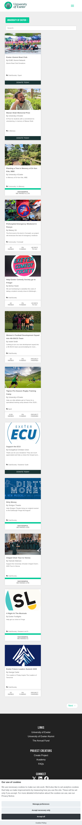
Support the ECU (13, 447)
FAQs (41, 764)
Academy (41, 759)
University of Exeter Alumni (41, 736)
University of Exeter (17, 20)
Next (72, 705)
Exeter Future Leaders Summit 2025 (21, 669)
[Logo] (15, 6)
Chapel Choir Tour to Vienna (18, 558)
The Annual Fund (41, 740)
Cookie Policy (41, 823)
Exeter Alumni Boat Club (16, 57)
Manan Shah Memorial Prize (18, 113)
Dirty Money (11, 502)
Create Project (41, 755)
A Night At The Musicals (16, 613)
